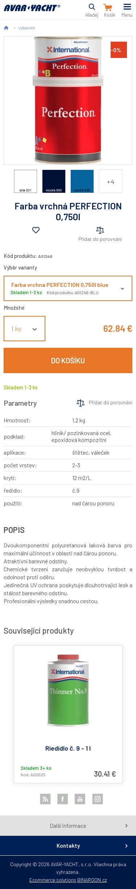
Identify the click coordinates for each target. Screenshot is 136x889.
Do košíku (68, 360)
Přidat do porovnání (100, 239)
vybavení (26, 27)
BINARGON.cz (92, 880)
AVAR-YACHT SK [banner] (32, 12)
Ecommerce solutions (52, 880)
